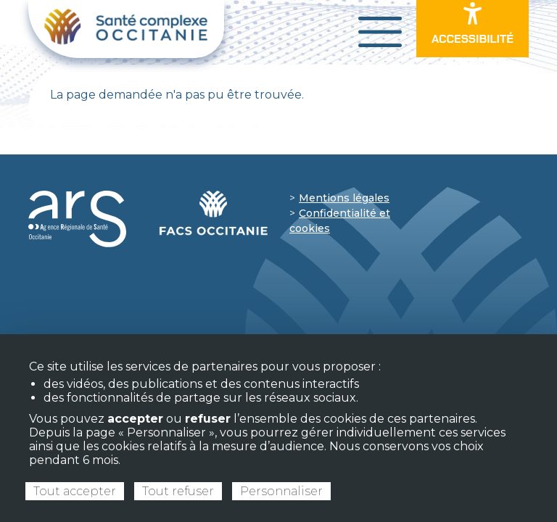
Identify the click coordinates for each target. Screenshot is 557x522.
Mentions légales (344, 197)
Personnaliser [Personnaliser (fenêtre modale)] (281, 491)
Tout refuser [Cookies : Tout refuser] (178, 491)
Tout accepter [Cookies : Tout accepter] (74, 491)
